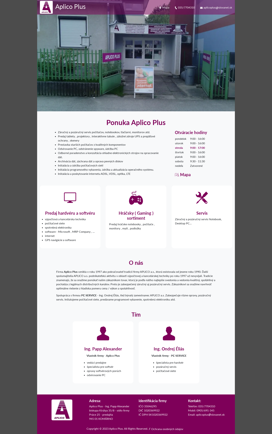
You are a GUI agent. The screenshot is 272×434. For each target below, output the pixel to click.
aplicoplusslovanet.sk (216, 7)
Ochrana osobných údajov (167, 429)
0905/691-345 (205, 410)
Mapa (164, 7)
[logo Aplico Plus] (63, 7)
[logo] (62, 410)
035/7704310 (185, 7)
